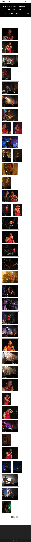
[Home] (2, 13)
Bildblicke (6, 1)
